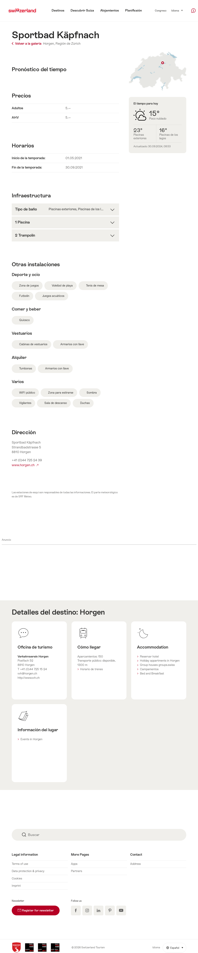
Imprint (16, 885)
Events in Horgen (31, 739)
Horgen (92, 612)
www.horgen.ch (25, 465)
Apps (74, 863)
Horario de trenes (91, 669)
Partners (76, 871)
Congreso (160, 10)
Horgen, (49, 43)
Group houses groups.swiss (157, 664)
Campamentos (149, 669)
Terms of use (20, 863)
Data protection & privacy (28, 871)
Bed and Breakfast (152, 673)
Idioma (177, 10)
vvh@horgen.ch (27, 673)
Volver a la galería (27, 43)
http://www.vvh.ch (29, 677)
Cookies (17, 878)
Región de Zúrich (68, 43)
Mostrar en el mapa (157, 71)
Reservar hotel (149, 656)
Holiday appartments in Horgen (160, 660)
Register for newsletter (39, 909)
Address (135, 863)
